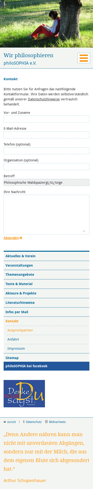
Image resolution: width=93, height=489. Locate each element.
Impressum (16, 348)
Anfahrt (13, 339)
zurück (10, 422)
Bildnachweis (55, 422)
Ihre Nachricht (14, 191)
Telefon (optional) (17, 144)
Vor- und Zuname (17, 112)
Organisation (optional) (21, 160)
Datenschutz (32, 422)
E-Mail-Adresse (15, 128)
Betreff (9, 176)
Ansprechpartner (20, 330)
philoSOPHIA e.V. (46, 59)
